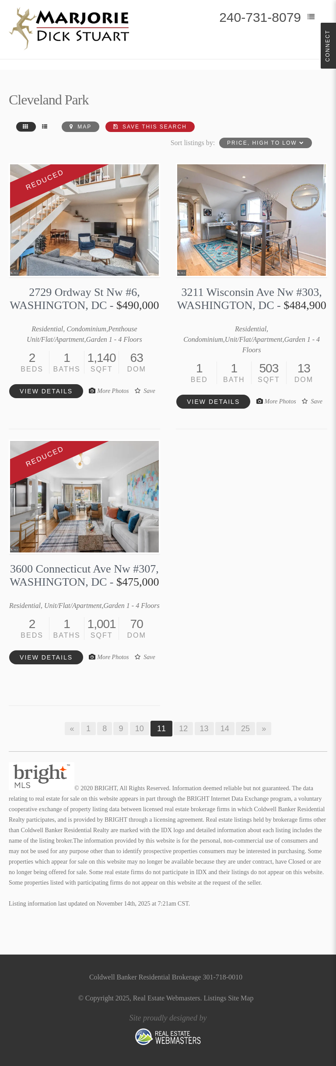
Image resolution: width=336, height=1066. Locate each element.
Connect (328, 46)
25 (245, 728)
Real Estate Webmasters (166, 998)
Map (80, 127)
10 (139, 728)
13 (204, 728)
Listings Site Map (229, 998)
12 (183, 728)
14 (224, 728)
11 (161, 728)
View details (46, 391)
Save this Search (150, 127)
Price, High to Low (265, 143)
